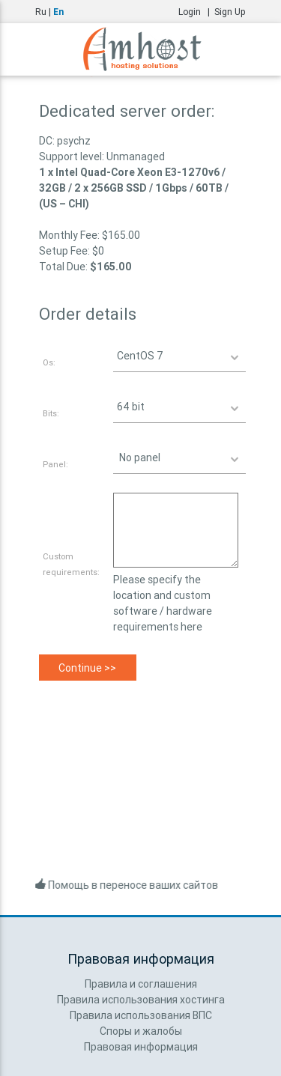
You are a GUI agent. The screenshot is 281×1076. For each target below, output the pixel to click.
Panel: (55, 464)
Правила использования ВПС (141, 1015)
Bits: (51, 413)
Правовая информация (141, 1047)
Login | (196, 11)
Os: (49, 362)
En (58, 11)
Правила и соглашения (141, 984)
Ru (40, 11)
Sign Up (230, 11)
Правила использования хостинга (141, 999)
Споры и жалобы (141, 1031)
